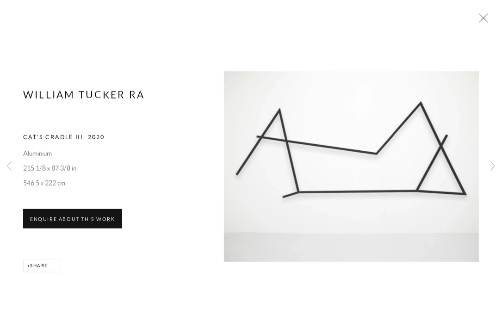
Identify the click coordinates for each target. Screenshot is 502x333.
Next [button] (492, 166)
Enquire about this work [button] (72, 225)
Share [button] (39, 271)
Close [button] (483, 21)
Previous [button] (9, 166)
